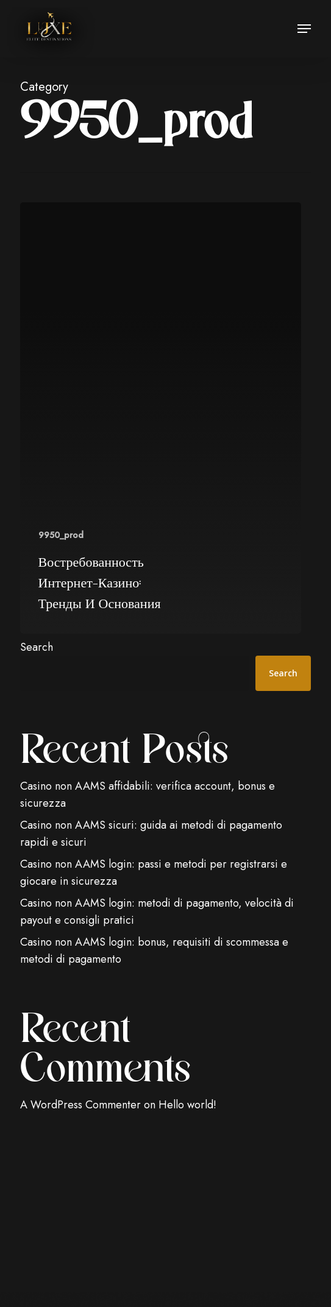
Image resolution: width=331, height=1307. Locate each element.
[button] (304, 29)
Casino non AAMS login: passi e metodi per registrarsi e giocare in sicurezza (153, 872)
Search (36, 647)
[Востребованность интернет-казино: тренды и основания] (161, 418)
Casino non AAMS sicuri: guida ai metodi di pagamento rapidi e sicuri (151, 833)
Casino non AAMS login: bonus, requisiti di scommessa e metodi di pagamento (154, 950)
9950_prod (61, 535)
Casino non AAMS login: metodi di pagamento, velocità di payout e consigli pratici (157, 911)
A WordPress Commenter (80, 1105)
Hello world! (187, 1105)
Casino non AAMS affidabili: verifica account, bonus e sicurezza (147, 794)
